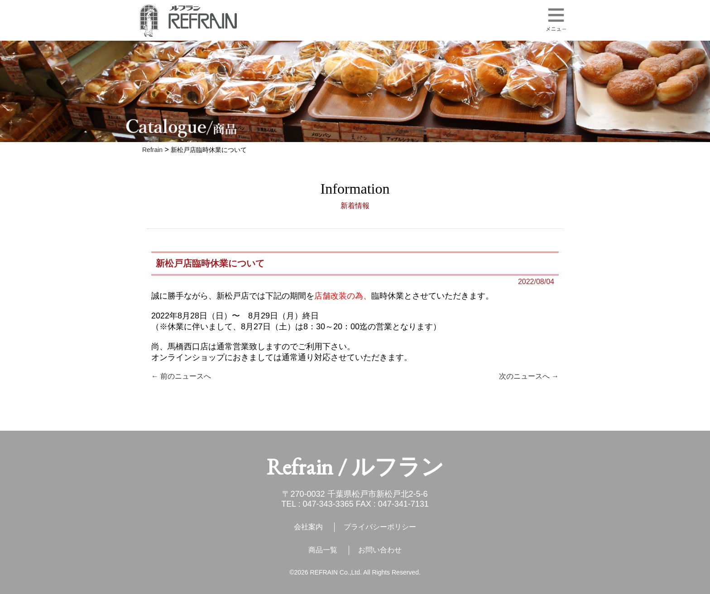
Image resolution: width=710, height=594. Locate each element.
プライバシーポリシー (380, 527)
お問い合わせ (380, 550)
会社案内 (308, 527)
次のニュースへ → (529, 376)
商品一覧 (322, 550)
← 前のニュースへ (181, 376)
